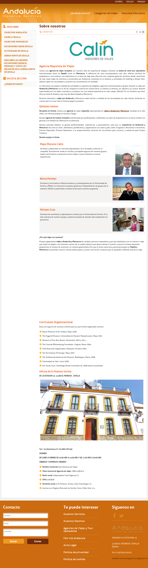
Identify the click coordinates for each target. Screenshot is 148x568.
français (141, 1)
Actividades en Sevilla (16, 50)
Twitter (140, 32)
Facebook (137, 32)
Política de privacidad (76, 552)
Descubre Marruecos (133, 13)
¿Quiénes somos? (80, 13)
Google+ (143, 32)
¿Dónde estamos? (13, 83)
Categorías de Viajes (106, 13)
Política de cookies (74, 559)
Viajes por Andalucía (15, 32)
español (119, 1)
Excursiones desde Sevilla (18, 46)
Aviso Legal (69, 545)
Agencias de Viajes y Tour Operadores (78, 530)
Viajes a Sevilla (12, 36)
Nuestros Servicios (74, 514)
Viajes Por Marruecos (16, 41)
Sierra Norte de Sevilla (16, 55)
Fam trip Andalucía (74, 538)
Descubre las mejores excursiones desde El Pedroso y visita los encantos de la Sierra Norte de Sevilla (19, 65)
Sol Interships (127, 528)
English (130, 1)
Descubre (13, 26)
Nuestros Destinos (74, 521)
